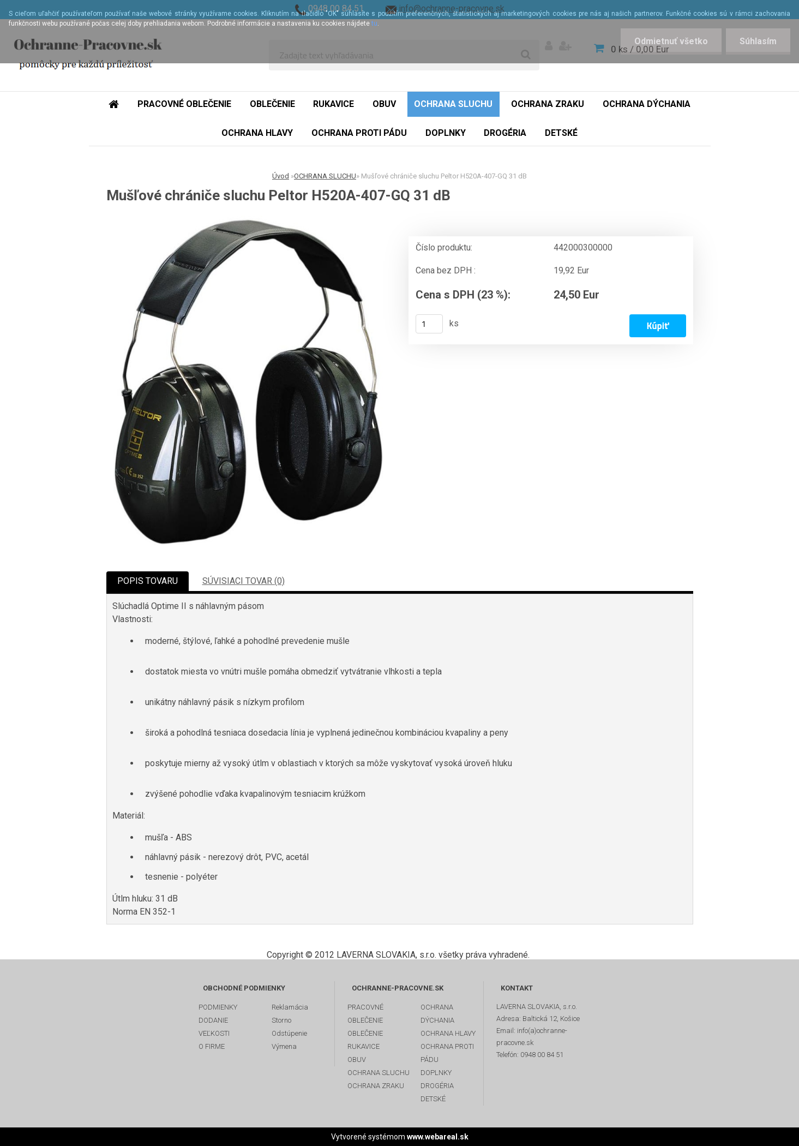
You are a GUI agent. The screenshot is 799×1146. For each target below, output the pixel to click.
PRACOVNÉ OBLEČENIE (365, 1013)
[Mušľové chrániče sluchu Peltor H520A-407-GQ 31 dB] (253, 384)
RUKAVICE (363, 1046)
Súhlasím (758, 41)
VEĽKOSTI (214, 1033)
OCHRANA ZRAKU (375, 1086)
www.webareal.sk (437, 1136)
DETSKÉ (433, 1099)
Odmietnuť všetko (671, 41)
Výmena (284, 1046)
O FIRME (212, 1046)
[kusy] (429, 323)
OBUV (356, 1059)
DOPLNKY (436, 1073)
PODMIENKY (218, 1007)
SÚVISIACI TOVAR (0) (243, 581)
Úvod (280, 176)
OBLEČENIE (365, 1033)
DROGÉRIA (437, 1086)
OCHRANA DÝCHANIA (437, 1013)
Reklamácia (290, 1007)
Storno (281, 1020)
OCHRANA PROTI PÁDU (447, 1053)
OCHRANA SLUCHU (325, 176)
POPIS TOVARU (147, 581)
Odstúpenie (289, 1033)
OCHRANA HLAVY (448, 1033)
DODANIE (213, 1020)
